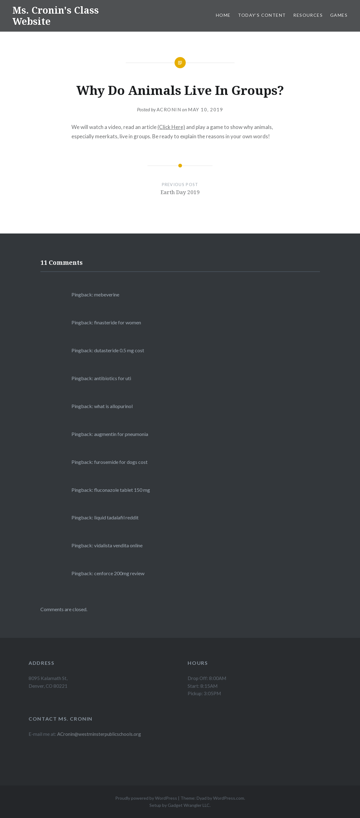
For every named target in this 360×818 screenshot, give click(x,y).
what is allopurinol (113, 406)
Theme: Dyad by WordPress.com (212, 798)
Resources (308, 15)
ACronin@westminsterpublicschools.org (99, 734)
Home (223, 15)
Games (339, 15)
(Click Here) (171, 127)
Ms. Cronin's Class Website (55, 16)
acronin (169, 109)
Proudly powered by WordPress (146, 798)
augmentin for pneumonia (121, 434)
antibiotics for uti (112, 378)
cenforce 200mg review (119, 573)
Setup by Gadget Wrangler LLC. (180, 805)
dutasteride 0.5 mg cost (119, 350)
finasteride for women (117, 322)
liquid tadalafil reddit (116, 517)
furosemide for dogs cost (121, 462)
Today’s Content (262, 15)
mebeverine (106, 294)
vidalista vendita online (118, 545)
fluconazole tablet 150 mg (122, 490)
